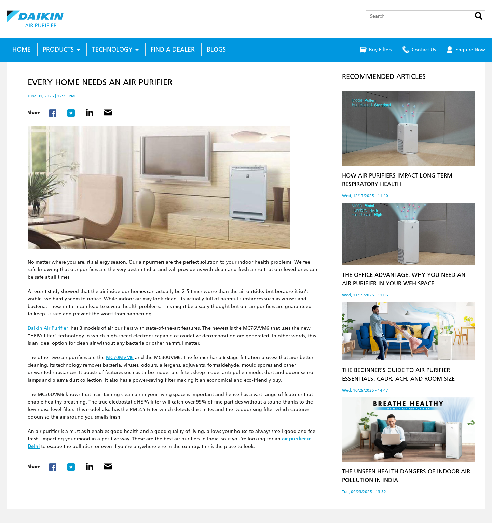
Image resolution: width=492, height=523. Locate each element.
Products (58, 49)
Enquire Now (470, 50)
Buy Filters (380, 50)
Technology (112, 49)
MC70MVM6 (120, 358)
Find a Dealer (173, 49)
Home (21, 49)
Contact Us (424, 50)
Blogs (216, 49)
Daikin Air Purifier (48, 328)
